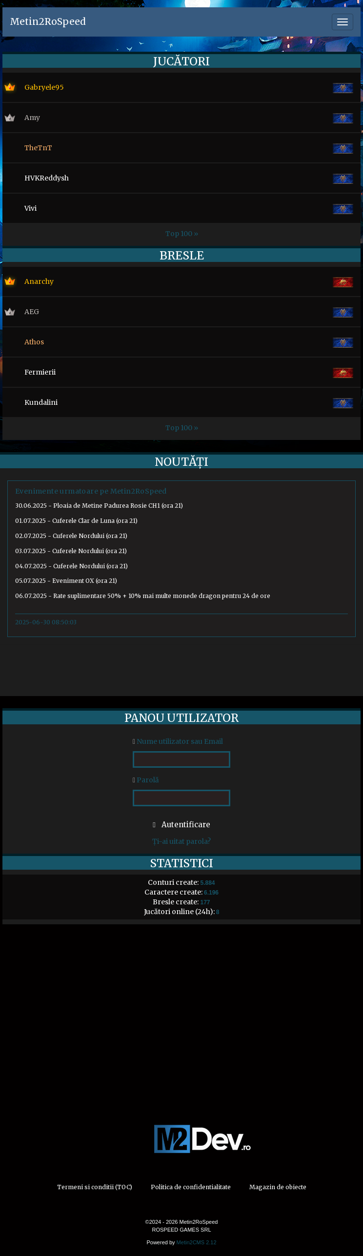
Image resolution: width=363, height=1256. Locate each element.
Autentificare (181, 824)
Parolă (146, 780)
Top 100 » (181, 233)
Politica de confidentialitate (191, 1187)
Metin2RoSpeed (48, 21)
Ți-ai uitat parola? (181, 841)
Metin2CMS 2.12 (197, 1242)
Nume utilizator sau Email (178, 741)
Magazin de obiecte (277, 1187)
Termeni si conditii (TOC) (94, 1187)
